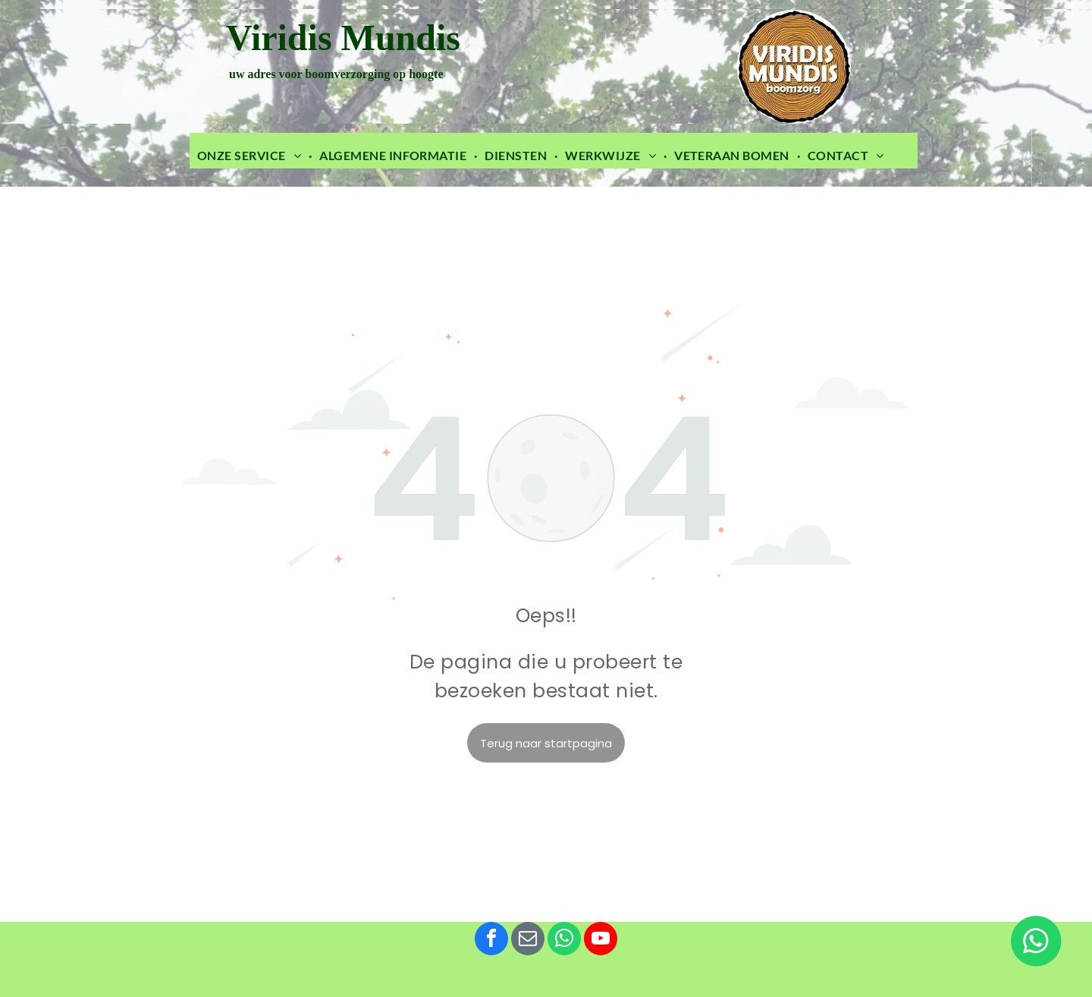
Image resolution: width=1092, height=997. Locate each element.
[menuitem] (251, 155)
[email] (527, 940)
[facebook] (491, 940)
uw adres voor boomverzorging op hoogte (335, 74)
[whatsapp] (564, 940)
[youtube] (600, 940)
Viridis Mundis (343, 37)
